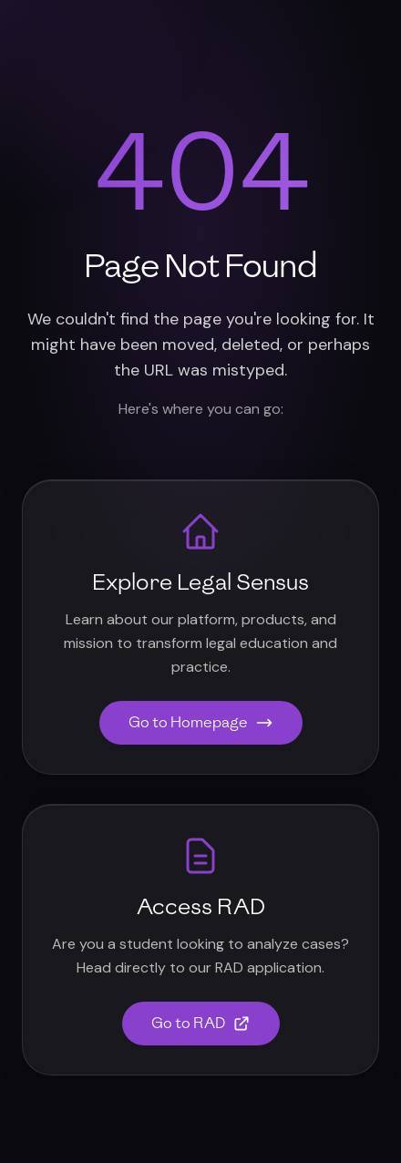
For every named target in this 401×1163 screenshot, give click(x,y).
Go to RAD (201, 1023)
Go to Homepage (201, 722)
